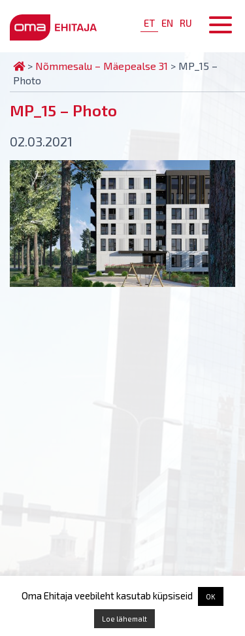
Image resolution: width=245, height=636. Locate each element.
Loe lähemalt (124, 618)
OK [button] (211, 596)
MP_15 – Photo (63, 110)
